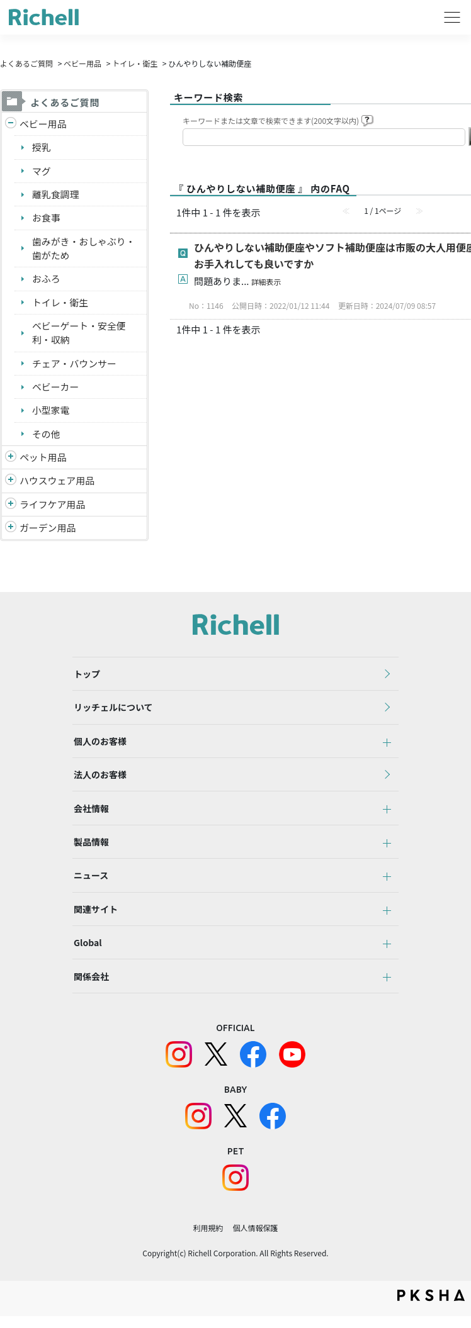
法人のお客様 (98, 780)
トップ (85, 676)
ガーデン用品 (48, 529)
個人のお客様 (98, 745)
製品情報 (90, 849)
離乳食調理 (55, 194)
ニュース (89, 884)
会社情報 (90, 814)
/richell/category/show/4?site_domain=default (10, 459)
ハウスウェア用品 (57, 482)
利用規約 (208, 1239)
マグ (41, 170)
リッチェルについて (112, 711)
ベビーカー (55, 387)
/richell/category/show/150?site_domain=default (10, 530)
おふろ (46, 279)
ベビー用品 (82, 63)
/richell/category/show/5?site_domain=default (10, 124)
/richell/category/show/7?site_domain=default (10, 483)
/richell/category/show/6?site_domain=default (10, 506)
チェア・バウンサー (74, 364)
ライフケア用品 (53, 506)
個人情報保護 (255, 1239)
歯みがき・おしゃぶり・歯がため (84, 249)
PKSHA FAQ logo (431, 1307)
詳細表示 (266, 281)
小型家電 (51, 411)
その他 (46, 435)
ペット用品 (43, 459)
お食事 (46, 218)
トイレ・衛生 (134, 63)
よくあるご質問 (26, 63)
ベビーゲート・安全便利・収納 (79, 334)
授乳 (41, 147)
